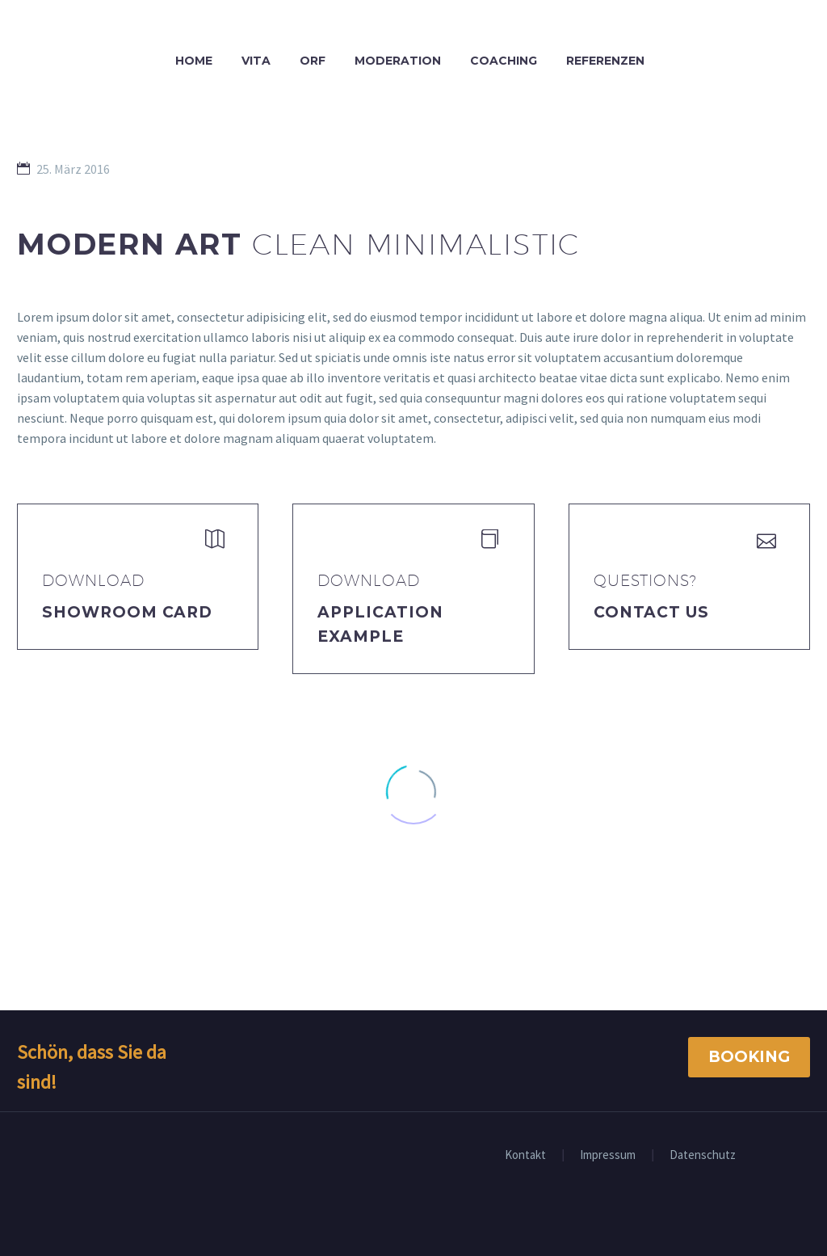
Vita (256, 60)
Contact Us (652, 612)
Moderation (398, 60)
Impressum (608, 1155)
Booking (749, 1056)
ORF (312, 60)
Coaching (503, 60)
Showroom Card (127, 612)
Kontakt (525, 1155)
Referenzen (605, 60)
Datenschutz (703, 1155)
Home (193, 60)
